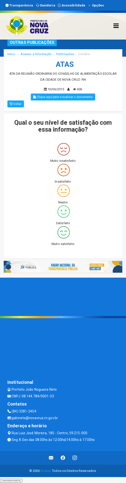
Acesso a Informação (36, 54)
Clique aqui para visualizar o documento (62, 97)
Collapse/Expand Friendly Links (11, 480)
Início (11, 54)
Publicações (65, 54)
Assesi (45, 471)
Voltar (15, 104)
